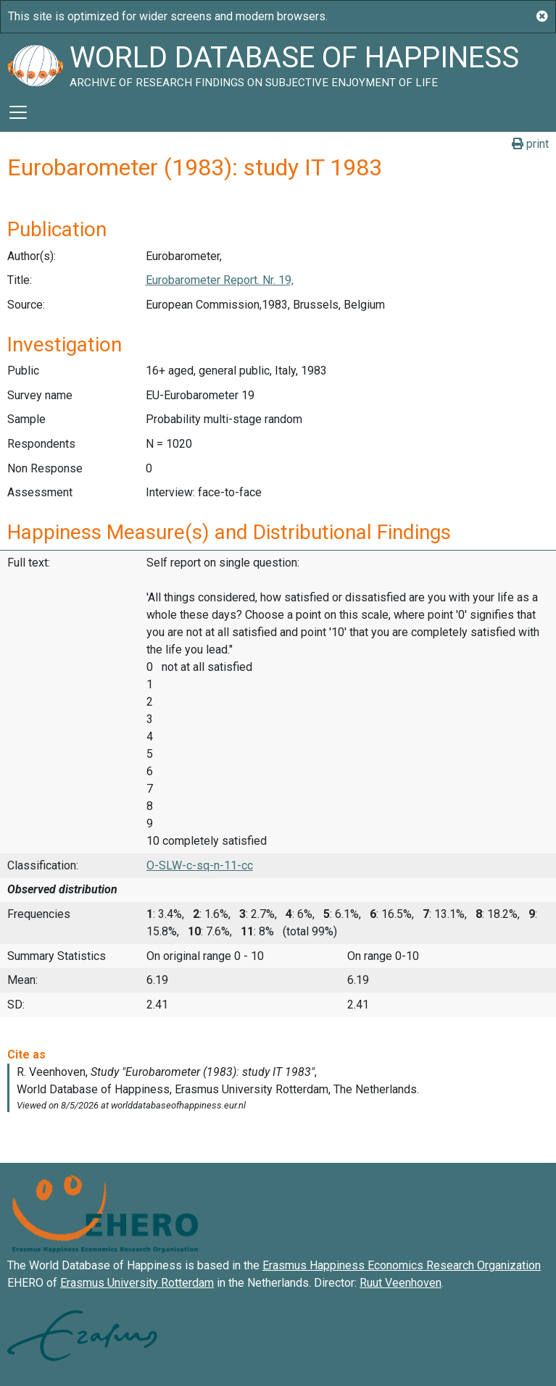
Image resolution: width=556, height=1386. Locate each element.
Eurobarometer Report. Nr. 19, (220, 280)
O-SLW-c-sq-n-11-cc (199, 865)
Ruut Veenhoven (400, 1283)
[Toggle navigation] (18, 112)
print (530, 144)
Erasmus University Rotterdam (137, 1283)
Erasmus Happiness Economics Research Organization (401, 1265)
